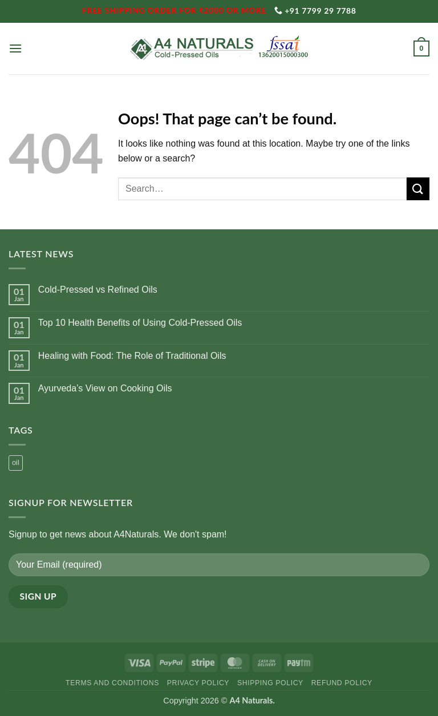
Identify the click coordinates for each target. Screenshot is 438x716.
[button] (15, 48)
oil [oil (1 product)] (15, 462)
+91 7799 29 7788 (315, 10)
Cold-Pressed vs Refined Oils (97, 289)
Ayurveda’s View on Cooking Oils (105, 388)
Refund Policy (341, 683)
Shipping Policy (270, 683)
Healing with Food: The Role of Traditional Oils (132, 356)
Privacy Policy (198, 683)
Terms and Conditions (112, 683)
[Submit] (418, 188)
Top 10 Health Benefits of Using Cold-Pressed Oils (140, 322)
